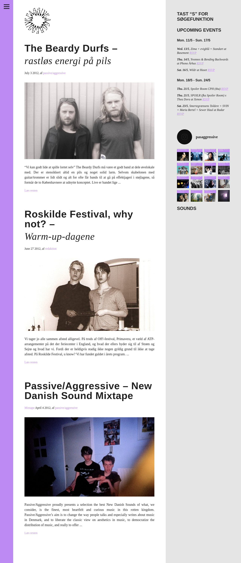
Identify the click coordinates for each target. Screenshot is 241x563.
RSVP (192, 52)
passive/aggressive (54, 73)
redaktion (50, 248)
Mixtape (29, 407)
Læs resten (30, 190)
